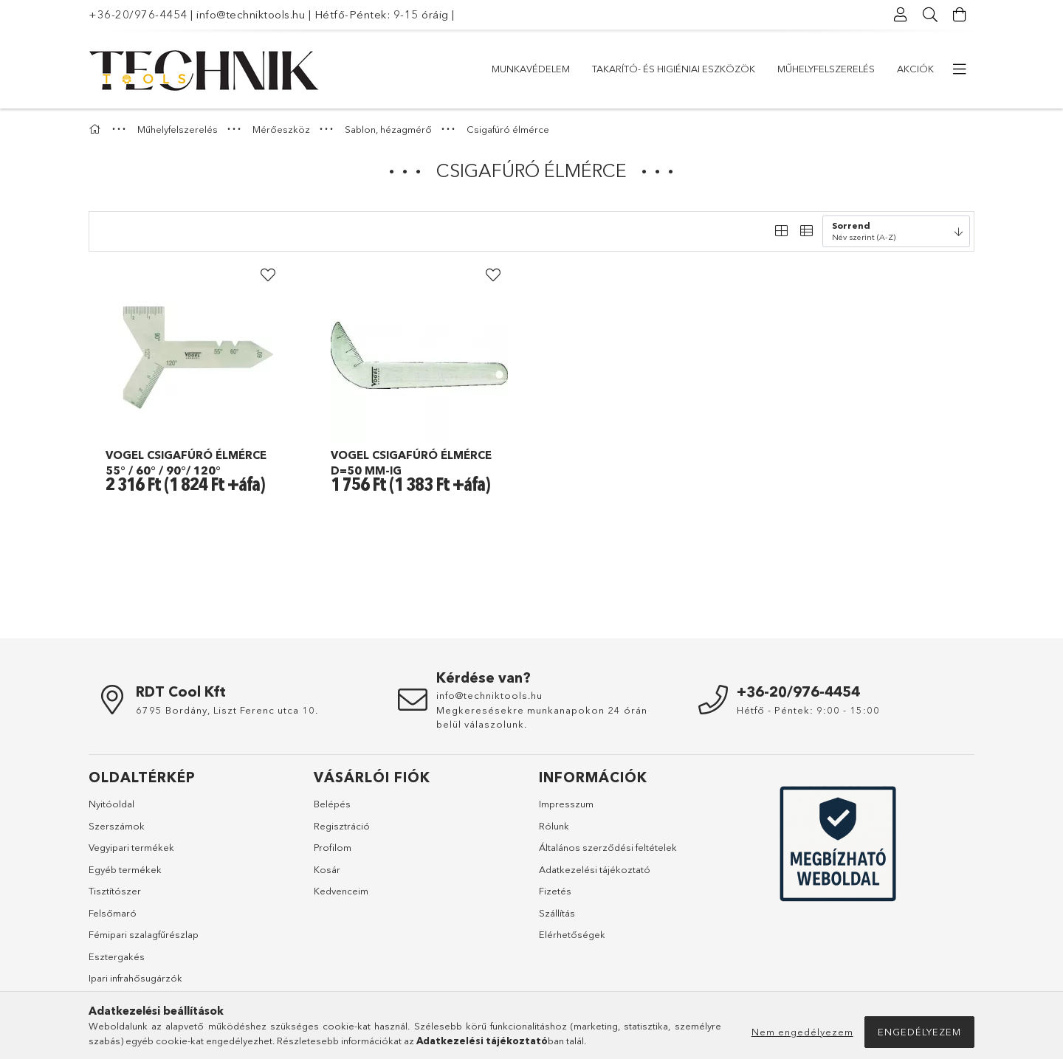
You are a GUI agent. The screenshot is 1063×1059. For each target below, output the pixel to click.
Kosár (327, 869)
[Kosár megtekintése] (959, 15)
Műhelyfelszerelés (599, 69)
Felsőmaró (113, 913)
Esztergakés (117, 956)
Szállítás (557, 913)
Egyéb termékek (125, 869)
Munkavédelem (895, 69)
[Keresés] (930, 15)
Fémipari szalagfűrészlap (144, 934)
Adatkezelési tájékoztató (594, 869)
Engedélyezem (919, 1032)
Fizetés (555, 891)
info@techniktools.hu (250, 14)
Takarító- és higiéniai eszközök (751, 69)
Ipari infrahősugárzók (135, 978)
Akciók (510, 69)
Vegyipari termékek (131, 847)
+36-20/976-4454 (138, 14)
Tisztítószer (115, 891)
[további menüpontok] (959, 69)
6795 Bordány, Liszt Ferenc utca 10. (227, 710)
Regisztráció (342, 826)
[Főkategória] (97, 129)
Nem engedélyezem (802, 1032)
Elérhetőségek (572, 934)
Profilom (332, 847)
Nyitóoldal (111, 804)
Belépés (332, 804)
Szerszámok (117, 826)
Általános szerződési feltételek (608, 847)
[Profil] (900, 15)
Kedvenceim (341, 891)
